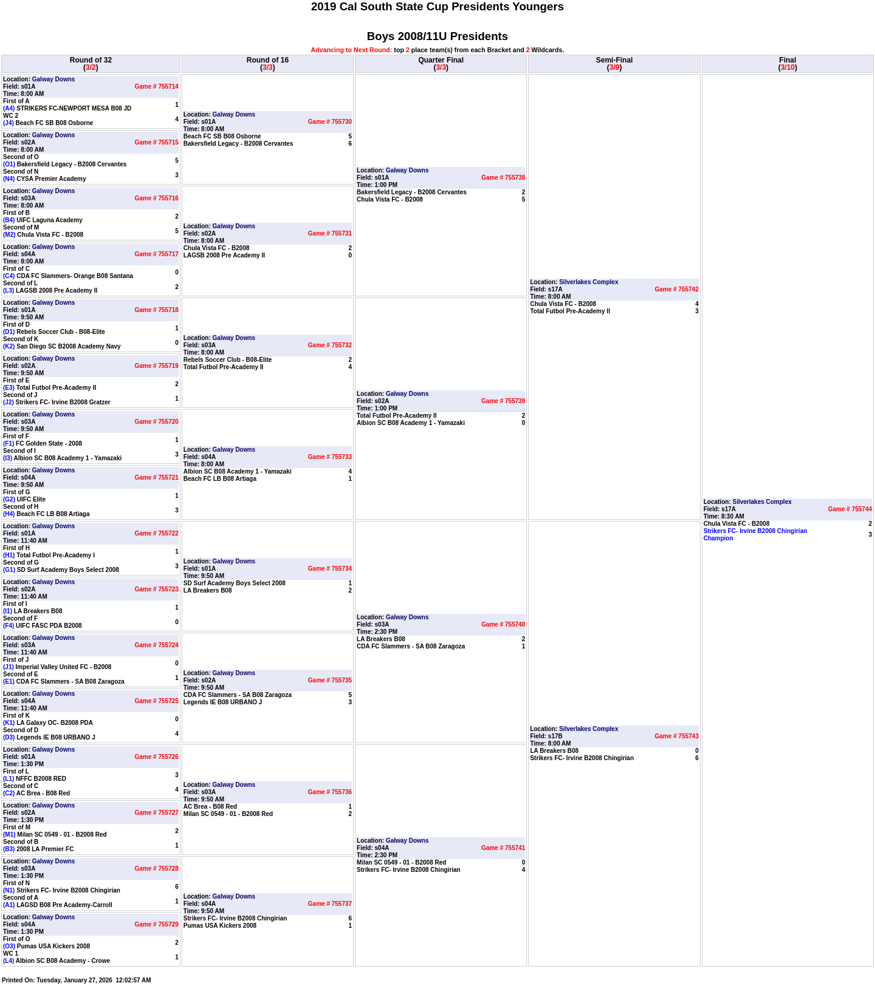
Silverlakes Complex (588, 282)
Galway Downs (53, 79)
